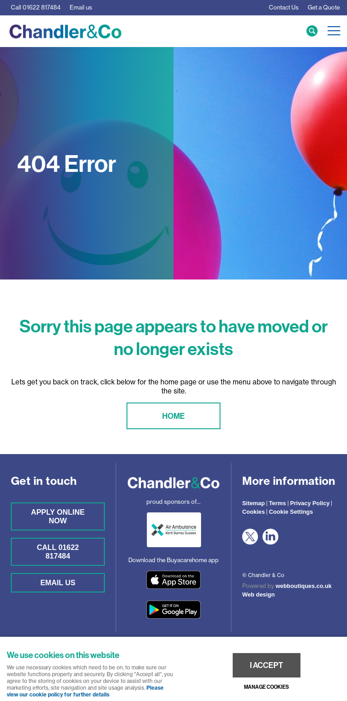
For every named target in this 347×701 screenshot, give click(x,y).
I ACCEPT (266, 665)
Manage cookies (266, 687)
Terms (277, 503)
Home (173, 416)
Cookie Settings (291, 511)
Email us (81, 7)
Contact (284, 7)
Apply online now (58, 516)
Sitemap (253, 503)
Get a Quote (324, 7)
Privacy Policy (310, 503)
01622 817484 (36, 7)
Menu (331, 30)
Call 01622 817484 (58, 551)
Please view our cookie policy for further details (85, 691)
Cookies (253, 511)
